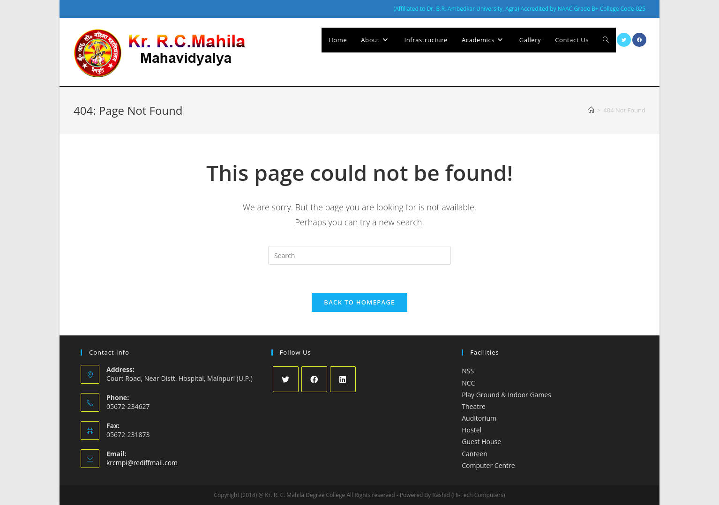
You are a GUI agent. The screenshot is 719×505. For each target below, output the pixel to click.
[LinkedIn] (343, 379)
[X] (286, 379)
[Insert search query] (359, 255)
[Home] (591, 110)
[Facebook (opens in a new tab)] (639, 40)
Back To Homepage (359, 302)
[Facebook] (314, 379)
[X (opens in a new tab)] (624, 40)
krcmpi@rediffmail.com (142, 462)
